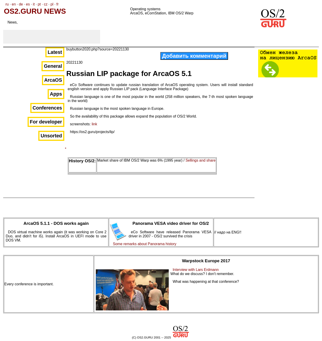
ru (7, 4)
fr (57, 4)
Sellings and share (200, 160)
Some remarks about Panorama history (144, 244)
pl (51, 4)
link (94, 124)
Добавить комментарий (194, 56)
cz (45, 4)
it (34, 4)
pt (39, 4)
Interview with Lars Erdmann (196, 270)
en (14, 4)
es (28, 4)
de (21, 4)
